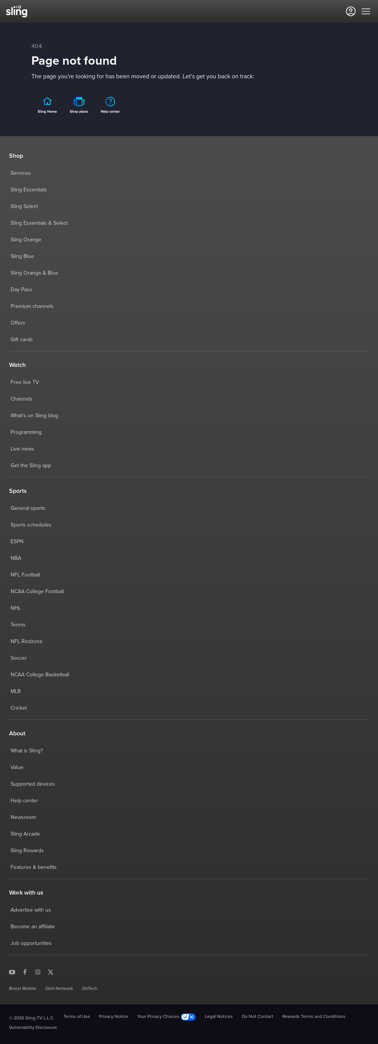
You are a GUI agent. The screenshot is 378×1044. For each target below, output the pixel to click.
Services (21, 173)
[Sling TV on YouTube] (12, 971)
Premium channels (32, 306)
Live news (22, 449)
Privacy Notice (113, 1016)
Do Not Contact (257, 1016)
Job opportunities (31, 943)
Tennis (18, 625)
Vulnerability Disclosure (33, 1027)
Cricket (19, 708)
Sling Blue (22, 256)
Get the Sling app (31, 465)
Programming (26, 432)
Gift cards (22, 339)
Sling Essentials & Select (39, 223)
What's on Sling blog (34, 415)
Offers (18, 323)
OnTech (90, 989)
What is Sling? (27, 750)
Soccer (19, 658)
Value (17, 767)
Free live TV (25, 382)
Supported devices (33, 784)
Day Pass (21, 289)
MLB (16, 691)
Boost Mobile (22, 989)
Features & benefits (34, 867)
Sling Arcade (25, 834)
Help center (24, 800)
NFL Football (25, 575)
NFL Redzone (27, 641)
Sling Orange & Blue (34, 273)
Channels (22, 399)
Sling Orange (26, 239)
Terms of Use (77, 1016)
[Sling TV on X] (51, 971)
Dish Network (59, 989)
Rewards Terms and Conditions (313, 1016)
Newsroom (23, 817)
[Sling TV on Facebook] (25, 971)
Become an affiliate (33, 926)
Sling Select (24, 206)
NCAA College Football (37, 591)
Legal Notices (219, 1016)
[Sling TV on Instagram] (38, 971)
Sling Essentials (29, 190)
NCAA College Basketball (40, 674)
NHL (16, 608)
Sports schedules (31, 525)
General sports (28, 508)
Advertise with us (31, 910)
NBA (16, 558)
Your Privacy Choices (166, 1017)
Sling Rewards (27, 850)
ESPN (17, 541)
